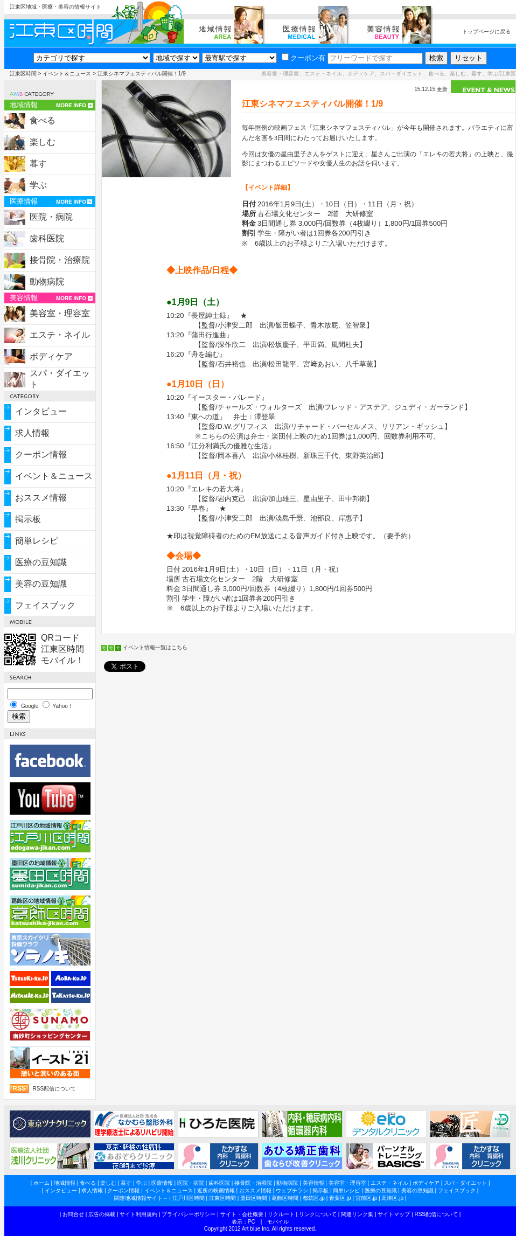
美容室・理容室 (60, 313)
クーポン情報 (41, 454)
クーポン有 (303, 58)
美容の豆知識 (41, 583)
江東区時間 (23, 74)
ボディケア (51, 356)
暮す (38, 163)
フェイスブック (45, 605)
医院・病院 (51, 216)
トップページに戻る (486, 31)
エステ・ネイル (60, 334)
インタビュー (41, 411)
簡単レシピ (36, 540)
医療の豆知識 (41, 562)
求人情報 (32, 433)
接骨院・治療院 (60, 260)
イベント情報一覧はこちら (155, 647)
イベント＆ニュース (67, 74)
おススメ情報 (41, 497)
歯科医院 (47, 238)
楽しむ (42, 142)
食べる (42, 120)
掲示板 (28, 519)
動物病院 (47, 281)
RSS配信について (54, 1089)
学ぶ (38, 185)
